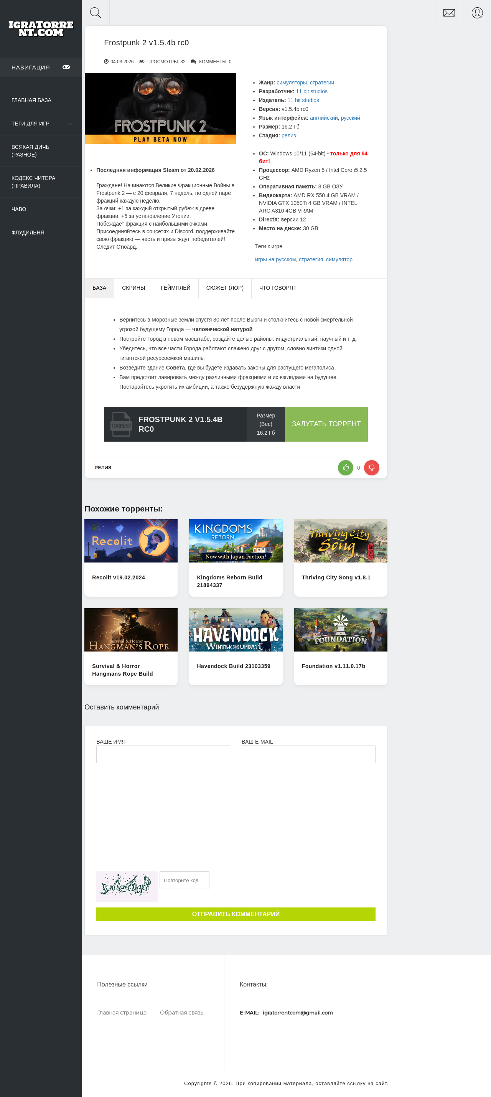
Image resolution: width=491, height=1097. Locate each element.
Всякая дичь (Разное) (30, 151)
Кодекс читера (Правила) (33, 182)
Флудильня (28, 232)
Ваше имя (110, 742)
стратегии (322, 82)
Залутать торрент (326, 424)
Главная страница (122, 1012)
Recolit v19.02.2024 (118, 577)
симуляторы (292, 82)
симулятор (339, 259)
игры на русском (275, 259)
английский (324, 118)
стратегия (311, 259)
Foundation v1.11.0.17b (334, 666)
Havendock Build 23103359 (233, 666)
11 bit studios (312, 91)
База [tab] (99, 288)
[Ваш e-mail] (309, 754)
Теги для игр (30, 123)
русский (350, 118)
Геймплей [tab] (175, 288)
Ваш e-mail (257, 742)
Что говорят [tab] (278, 288)
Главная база (31, 100)
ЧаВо (19, 209)
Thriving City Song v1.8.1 (336, 577)
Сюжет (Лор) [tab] (225, 288)
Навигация (41, 67)
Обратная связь (181, 1012)
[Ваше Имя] (163, 754)
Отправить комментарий (236, 914)
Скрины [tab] (133, 288)
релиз (289, 135)
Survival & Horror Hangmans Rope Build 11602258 (122, 674)
